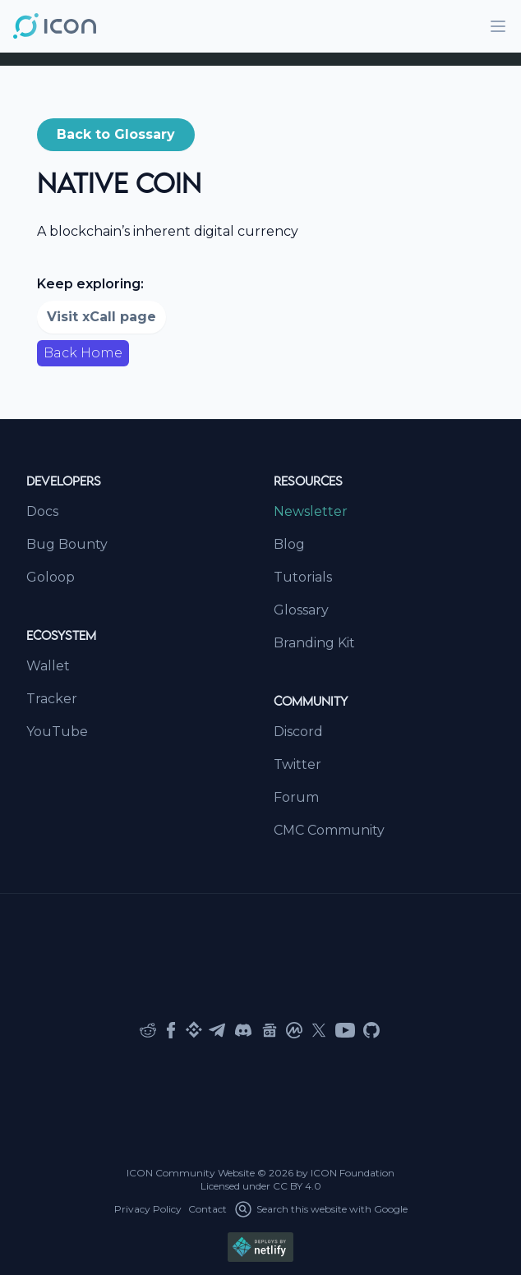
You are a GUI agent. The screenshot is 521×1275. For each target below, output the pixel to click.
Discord (298, 731)
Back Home (83, 353)
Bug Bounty (67, 544)
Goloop (50, 577)
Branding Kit (314, 643)
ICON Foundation (352, 1173)
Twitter (297, 764)
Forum (296, 797)
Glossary (301, 610)
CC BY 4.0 (297, 1186)
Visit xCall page (101, 317)
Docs (42, 511)
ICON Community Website (191, 1173)
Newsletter (311, 511)
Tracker (51, 699)
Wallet (48, 666)
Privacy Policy (148, 1209)
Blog (289, 544)
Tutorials (303, 577)
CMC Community (329, 830)
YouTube (57, 731)
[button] (116, 134)
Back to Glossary (116, 134)
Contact (207, 1209)
